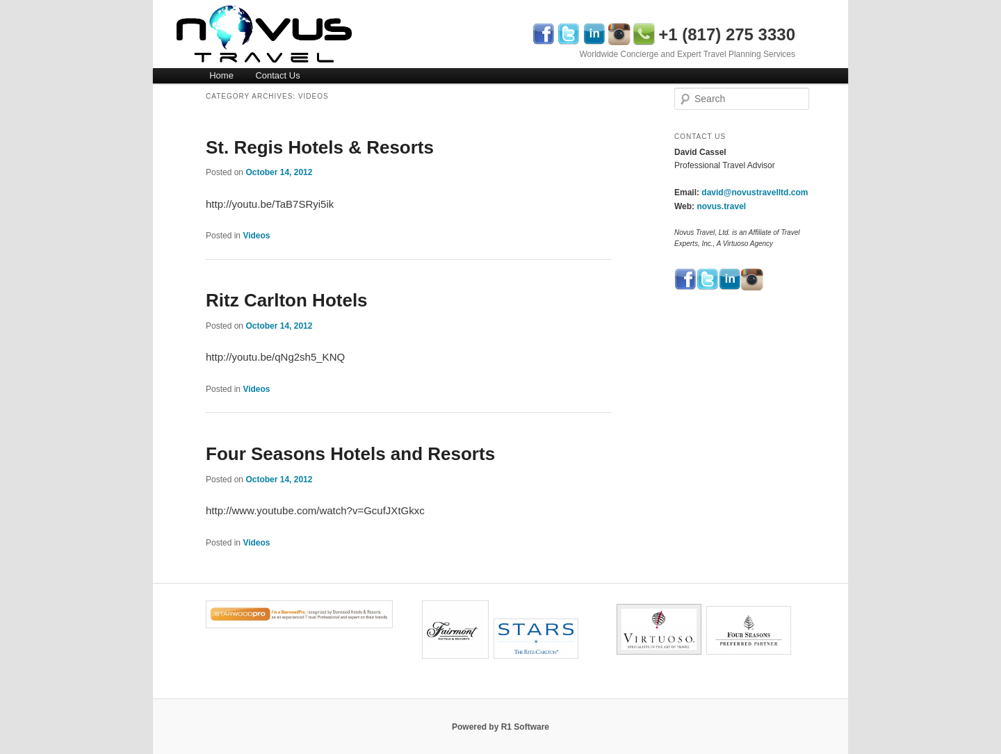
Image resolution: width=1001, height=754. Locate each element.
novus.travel (721, 206)
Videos (256, 235)
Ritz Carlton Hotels (287, 300)
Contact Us (277, 75)
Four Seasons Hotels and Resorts (350, 453)
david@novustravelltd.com (754, 192)
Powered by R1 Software (500, 727)
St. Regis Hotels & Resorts (320, 147)
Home (221, 75)
